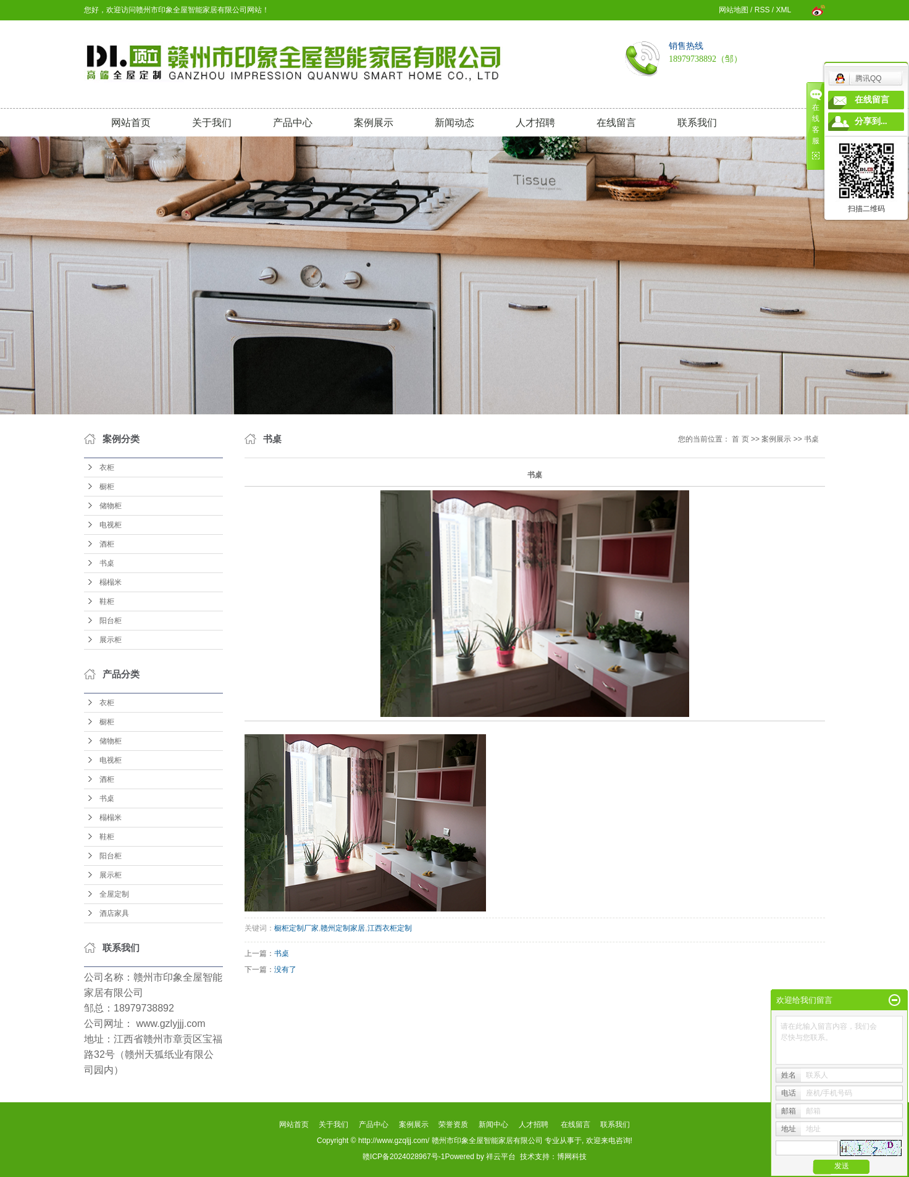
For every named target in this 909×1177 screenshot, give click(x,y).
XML (783, 10)
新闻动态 (454, 122)
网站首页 (131, 122)
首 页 (740, 439)
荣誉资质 (453, 1124)
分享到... (871, 121)
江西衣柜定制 (389, 928)
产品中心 (292, 122)
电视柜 (110, 525)
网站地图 (733, 10)
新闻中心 (493, 1124)
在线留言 (616, 122)
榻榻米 (110, 582)
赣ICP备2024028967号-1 (403, 1156)
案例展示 (373, 122)
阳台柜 (110, 620)
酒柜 (106, 544)
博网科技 (572, 1156)
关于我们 (212, 122)
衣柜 (106, 467)
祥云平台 (501, 1156)
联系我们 (697, 122)
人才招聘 (535, 122)
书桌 (106, 563)
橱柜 (106, 486)
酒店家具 (114, 913)
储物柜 (110, 505)
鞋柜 (106, 601)
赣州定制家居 (342, 928)
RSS (762, 10)
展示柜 (110, 639)
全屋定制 (114, 894)
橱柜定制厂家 (296, 928)
